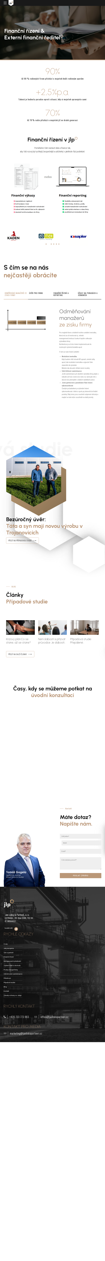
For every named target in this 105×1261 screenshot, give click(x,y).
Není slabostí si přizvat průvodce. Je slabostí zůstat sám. (51, 642)
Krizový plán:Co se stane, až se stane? (18, 640)
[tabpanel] (20, 236)
